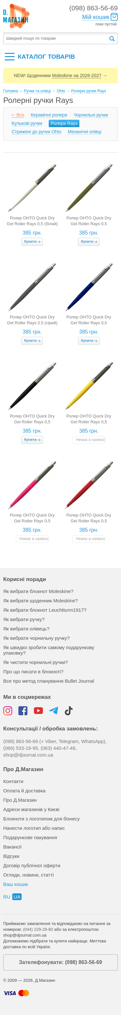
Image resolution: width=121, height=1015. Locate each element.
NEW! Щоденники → (60, 75)
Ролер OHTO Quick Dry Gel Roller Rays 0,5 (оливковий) (88, 224)
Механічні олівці (84, 131)
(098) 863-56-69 (93, 8)
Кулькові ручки (27, 123)
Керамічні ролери (49, 114)
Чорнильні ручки (91, 114)
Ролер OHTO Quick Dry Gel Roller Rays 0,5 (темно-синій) (88, 323)
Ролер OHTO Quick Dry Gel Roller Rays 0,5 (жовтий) (88, 422)
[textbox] (55, 39)
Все (20, 114)
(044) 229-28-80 (38, 929)
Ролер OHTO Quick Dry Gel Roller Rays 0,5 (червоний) (88, 521)
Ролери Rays (64, 123)
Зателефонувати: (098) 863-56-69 (60, 962)
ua (17, 896)
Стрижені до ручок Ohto (36, 131)
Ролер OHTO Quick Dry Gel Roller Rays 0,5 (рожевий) (32, 521)
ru (6, 896)
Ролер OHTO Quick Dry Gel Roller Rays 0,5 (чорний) (32, 422)
